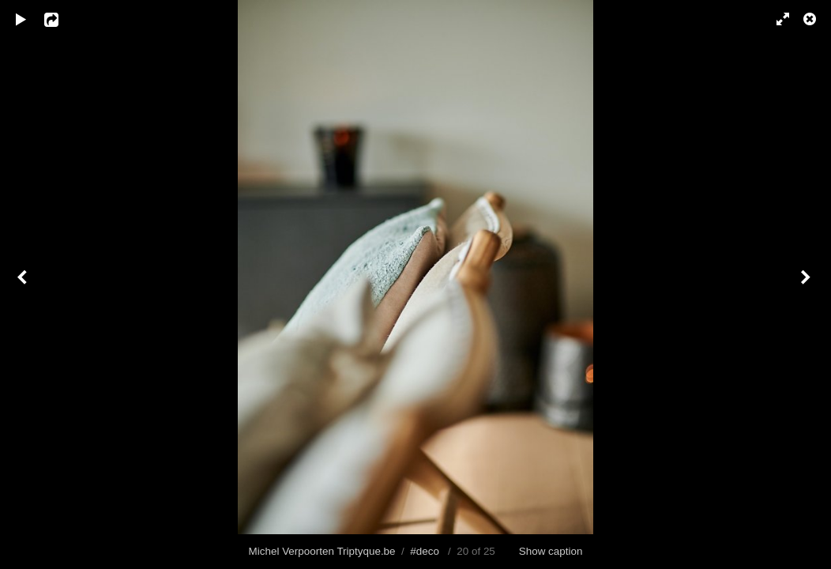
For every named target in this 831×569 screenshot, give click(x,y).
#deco (424, 551)
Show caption (551, 551)
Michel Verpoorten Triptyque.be (322, 551)
